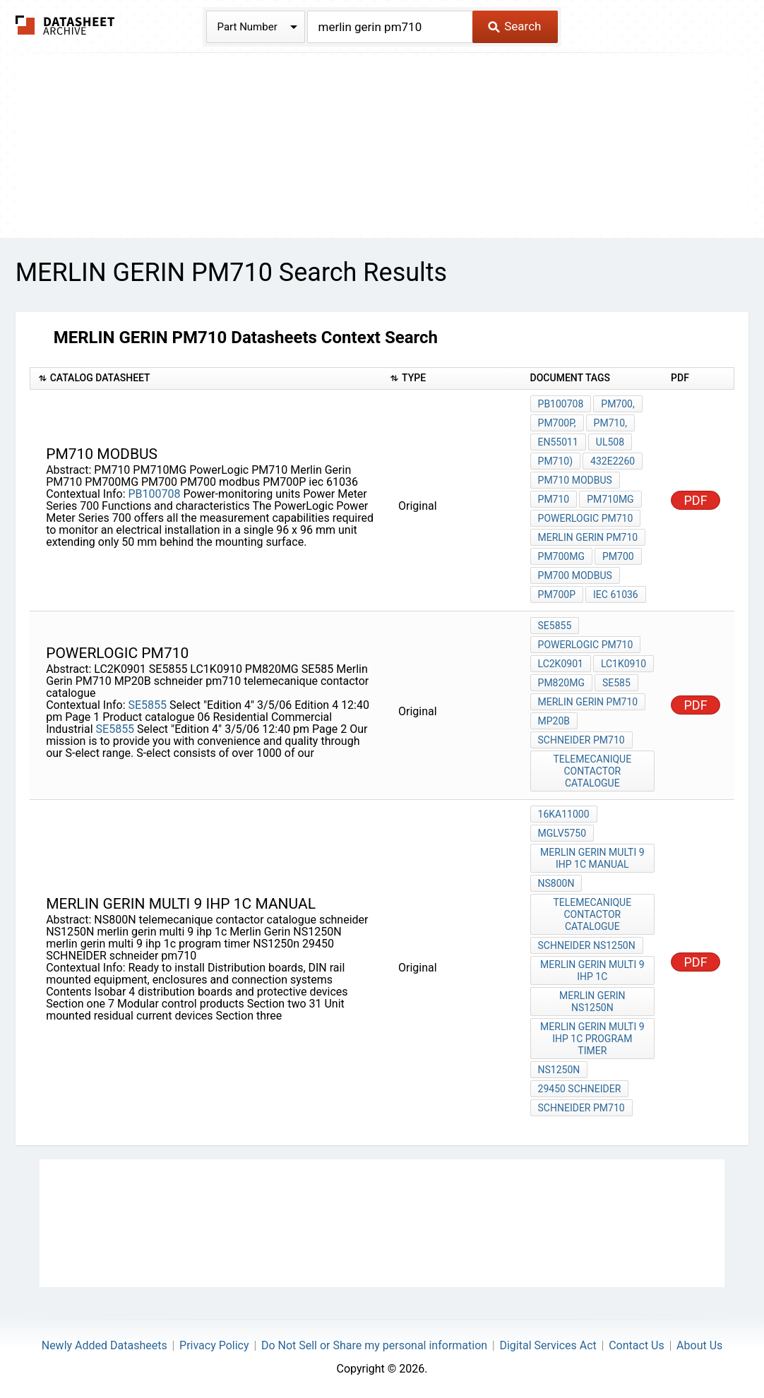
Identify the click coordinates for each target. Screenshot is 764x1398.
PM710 (554, 499)
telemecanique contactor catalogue (592, 771)
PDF (696, 500)
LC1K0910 (623, 663)
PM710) (555, 461)
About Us (699, 1345)
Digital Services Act (547, 1345)
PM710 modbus (575, 480)
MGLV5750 (562, 833)
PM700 (618, 556)
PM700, (617, 404)
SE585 (616, 682)
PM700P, (557, 423)
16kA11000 (564, 814)
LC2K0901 (560, 663)
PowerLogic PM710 (585, 518)
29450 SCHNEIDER (579, 1088)
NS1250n (559, 1069)
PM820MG (561, 682)
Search (514, 26)
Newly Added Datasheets (104, 1345)
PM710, (610, 423)
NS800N (556, 883)
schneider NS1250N (586, 945)
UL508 (610, 442)
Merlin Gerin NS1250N (592, 1001)
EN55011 (558, 442)
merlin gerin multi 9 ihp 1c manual (592, 858)
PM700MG (561, 556)
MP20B (554, 721)
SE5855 (148, 705)
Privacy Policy (214, 1345)
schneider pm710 (581, 740)
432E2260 (612, 461)
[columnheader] (206, 379)
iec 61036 (615, 594)
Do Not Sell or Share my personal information (374, 1345)
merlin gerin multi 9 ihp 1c (592, 970)
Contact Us (636, 1345)
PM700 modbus (575, 575)
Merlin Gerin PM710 (588, 537)
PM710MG (610, 499)
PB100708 (155, 494)
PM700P (557, 594)
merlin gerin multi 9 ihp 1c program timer (592, 1038)
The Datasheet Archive (65, 25)
